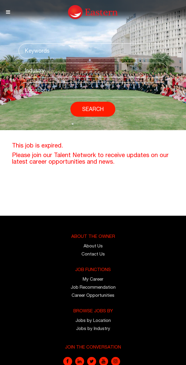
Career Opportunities (93, 295)
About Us (93, 245)
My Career (93, 279)
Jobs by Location (93, 320)
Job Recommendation (93, 287)
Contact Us (93, 253)
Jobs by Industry (93, 328)
